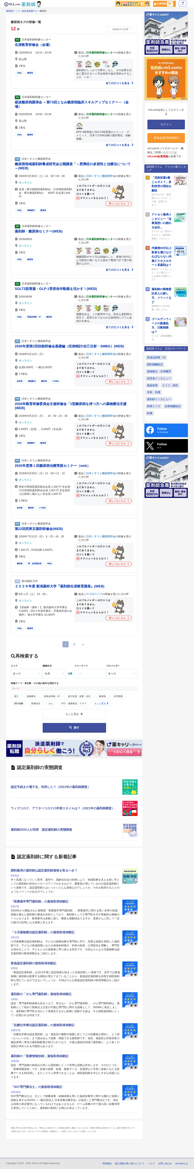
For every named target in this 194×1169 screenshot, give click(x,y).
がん (50, 703)
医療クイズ (153, 406)
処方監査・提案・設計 (79, 696)
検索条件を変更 (122, 29)
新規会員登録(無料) (166, 137)
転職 (149, 413)
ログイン (183, 3)
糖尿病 (30, 73)
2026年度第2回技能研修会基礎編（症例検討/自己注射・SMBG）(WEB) (69, 346)
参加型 (20, 381)
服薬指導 (152, 385)
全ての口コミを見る (120, 83)
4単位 (49, 563)
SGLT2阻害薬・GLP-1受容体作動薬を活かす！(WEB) (56, 289)
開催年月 (47, 666)
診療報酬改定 (173, 406)
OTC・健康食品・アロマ (73, 703)
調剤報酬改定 (155, 364)
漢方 (16, 696)
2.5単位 (55, 381)
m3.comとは (181, 1163)
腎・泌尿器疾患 (34, 563)
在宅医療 (118, 696)
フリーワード (81, 666)
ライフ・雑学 (170, 385)
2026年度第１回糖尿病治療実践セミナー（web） (52, 466)
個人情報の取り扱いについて (130, 1163)
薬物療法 (31, 210)
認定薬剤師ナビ (30, 11)
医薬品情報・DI (34, 317)
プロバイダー (113, 666)
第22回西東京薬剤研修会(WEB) (39, 529)
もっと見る (102, 703)
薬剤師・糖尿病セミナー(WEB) (39, 231)
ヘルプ (151, 1163)
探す (74, 727)
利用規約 (107, 1163)
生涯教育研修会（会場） (33, 45)
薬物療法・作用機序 (159, 371)
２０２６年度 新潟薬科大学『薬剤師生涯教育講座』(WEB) (59, 586)
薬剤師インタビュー (159, 399)
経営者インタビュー (159, 378)
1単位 (19, 73)
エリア (14, 666)
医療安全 (35, 703)
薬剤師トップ (13, 11)
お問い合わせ (165, 1163)
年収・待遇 (153, 392)
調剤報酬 (18, 703)
